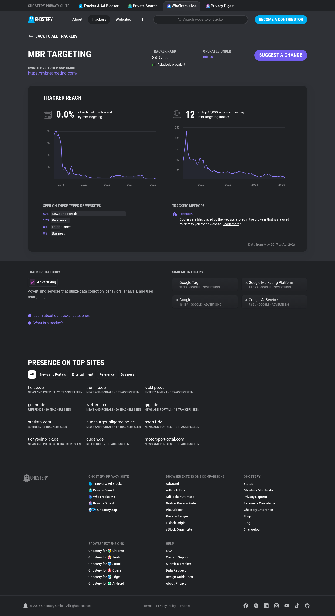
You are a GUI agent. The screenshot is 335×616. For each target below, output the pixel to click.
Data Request (176, 570)
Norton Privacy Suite (181, 503)
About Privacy (176, 583)
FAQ (169, 551)
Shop (247, 516)
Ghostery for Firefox (105, 557)
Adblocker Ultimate (180, 497)
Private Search (142, 6)
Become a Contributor (281, 19)
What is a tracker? (45, 323)
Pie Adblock (174, 510)
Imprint (185, 606)
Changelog (252, 529)
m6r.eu (208, 56)
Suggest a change (280, 55)
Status (248, 484)
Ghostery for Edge (104, 577)
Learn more (232, 224)
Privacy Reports (255, 497)
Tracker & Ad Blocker (99, 6)
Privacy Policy (166, 606)
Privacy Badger (177, 516)
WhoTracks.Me (182, 6)
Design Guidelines (179, 577)
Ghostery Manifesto (258, 490)
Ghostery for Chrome (106, 551)
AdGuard (172, 484)
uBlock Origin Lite (179, 529)
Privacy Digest (220, 6)
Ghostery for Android (106, 583)
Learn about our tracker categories (59, 315)
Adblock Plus (175, 490)
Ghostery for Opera (104, 570)
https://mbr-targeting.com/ (52, 73)
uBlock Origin (176, 523)
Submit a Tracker (178, 564)
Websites (123, 19)
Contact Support (178, 557)
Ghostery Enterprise (258, 510)
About (77, 19)
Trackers (99, 19)
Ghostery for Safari (104, 564)
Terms (148, 606)
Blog (247, 523)
